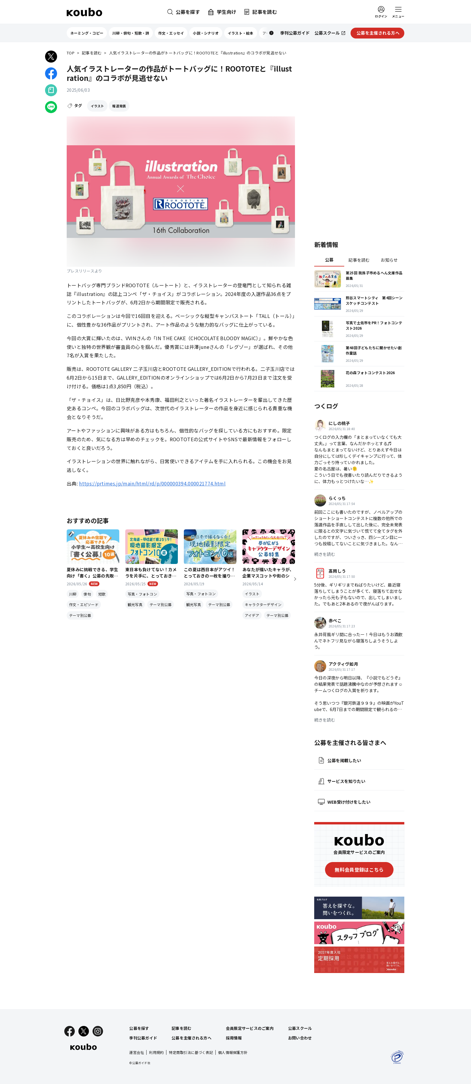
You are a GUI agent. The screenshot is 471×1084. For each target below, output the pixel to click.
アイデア (252, 615)
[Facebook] (69, 1031)
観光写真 (135, 604)
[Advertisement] (359, 139)
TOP (70, 53)
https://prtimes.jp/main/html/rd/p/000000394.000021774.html (152, 483)
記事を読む (92, 53)
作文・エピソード (84, 604)
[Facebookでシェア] (51, 73)
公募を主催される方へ (191, 1038)
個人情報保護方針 (233, 1052)
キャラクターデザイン (263, 604)
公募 (329, 260)
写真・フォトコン (142, 593)
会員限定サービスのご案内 (250, 1028)
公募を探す (139, 1028)
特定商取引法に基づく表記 (191, 1052)
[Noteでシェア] (51, 90)
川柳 (72, 593)
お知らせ (389, 260)
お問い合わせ (300, 1038)
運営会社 (136, 1052)
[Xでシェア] (51, 57)
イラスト (97, 105)
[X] (83, 1031)
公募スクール (300, 1028)
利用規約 (156, 1052)
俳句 (87, 593)
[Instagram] (98, 1031)
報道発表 (119, 105)
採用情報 (234, 1038)
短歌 (101, 593)
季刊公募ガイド (143, 1038)
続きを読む (324, 554)
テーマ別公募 (80, 615)
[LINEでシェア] (51, 107)
